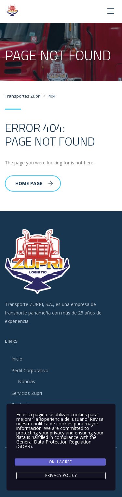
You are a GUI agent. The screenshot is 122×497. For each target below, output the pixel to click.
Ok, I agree (60, 462)
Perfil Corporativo (29, 370)
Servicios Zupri (26, 393)
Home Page (34, 183)
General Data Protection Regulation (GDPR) (53, 444)
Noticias (26, 381)
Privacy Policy (61, 475)
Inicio (16, 359)
